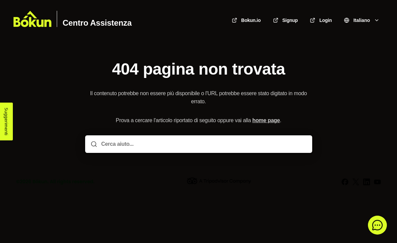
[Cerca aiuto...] (203, 144)
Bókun (40, 181)
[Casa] (32, 19)
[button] (377, 225)
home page (266, 120)
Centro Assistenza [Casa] (97, 23)
